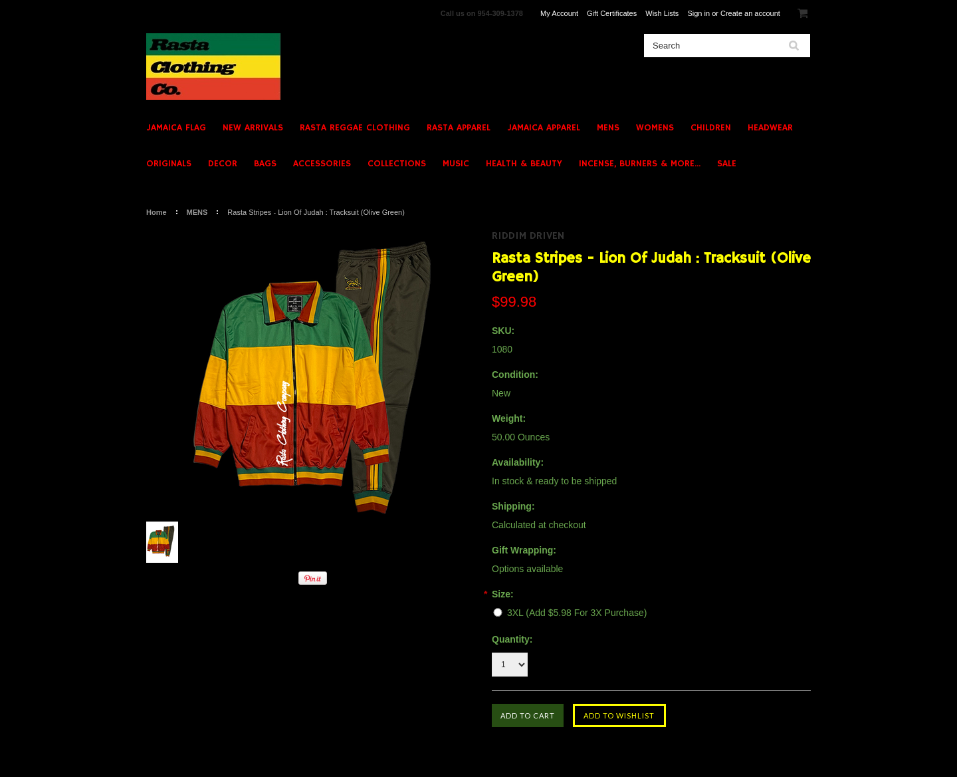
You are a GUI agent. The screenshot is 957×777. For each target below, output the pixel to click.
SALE (726, 164)
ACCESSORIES (322, 164)
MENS (608, 128)
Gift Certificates (612, 13)
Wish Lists (662, 13)
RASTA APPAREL (458, 128)
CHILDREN (711, 128)
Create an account (750, 13)
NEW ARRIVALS (253, 128)
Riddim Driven (528, 236)
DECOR (222, 164)
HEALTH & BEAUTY (524, 164)
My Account (559, 13)
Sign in (698, 13)
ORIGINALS (168, 164)
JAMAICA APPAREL (543, 128)
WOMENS (655, 128)
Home (156, 212)
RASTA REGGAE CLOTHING (355, 128)
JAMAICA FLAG (176, 128)
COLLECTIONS (397, 164)
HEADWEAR (770, 128)
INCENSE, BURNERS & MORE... (639, 164)
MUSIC (456, 164)
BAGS (265, 164)
